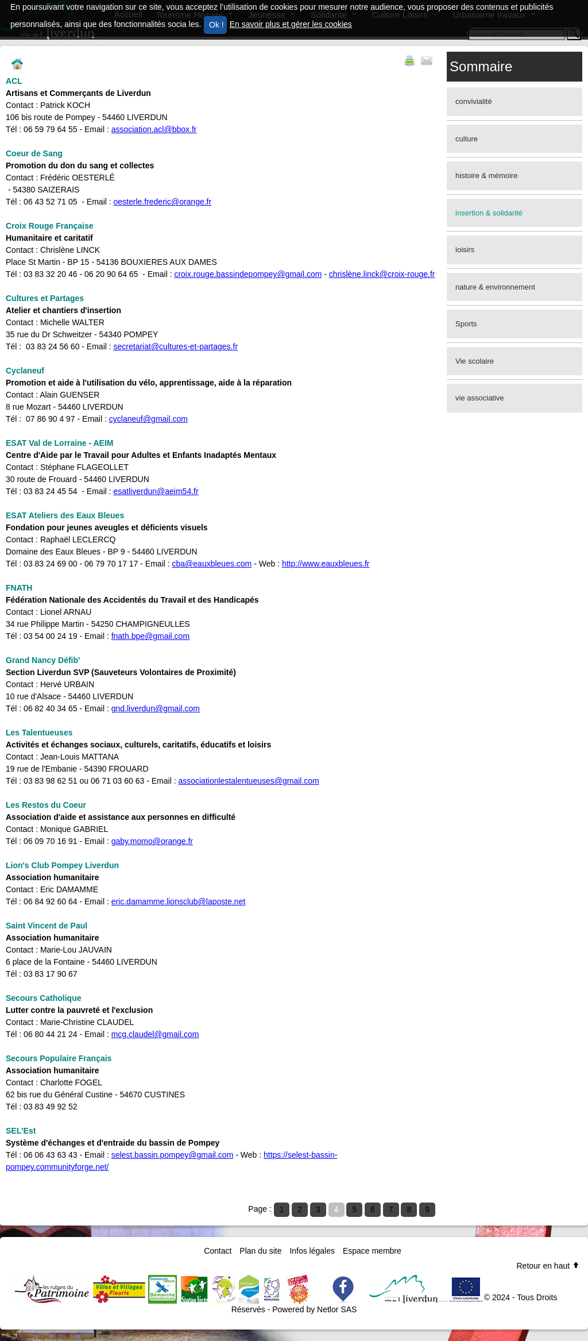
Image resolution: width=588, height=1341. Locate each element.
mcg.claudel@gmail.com (155, 1034)
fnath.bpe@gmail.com (150, 636)
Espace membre (372, 1250)
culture (466, 138)
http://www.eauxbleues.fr (326, 563)
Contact (217, 1250)
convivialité (473, 101)
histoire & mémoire (486, 175)
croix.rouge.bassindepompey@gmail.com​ (248, 274)
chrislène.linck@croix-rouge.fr (382, 274)
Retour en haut (548, 1265)
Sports (466, 323)
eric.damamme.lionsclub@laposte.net (178, 901)
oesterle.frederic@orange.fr (163, 201)
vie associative (479, 398)
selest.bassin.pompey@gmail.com (172, 1154)
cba (178, 563)
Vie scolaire (474, 361)
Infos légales (312, 1250)
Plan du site (260, 1250)
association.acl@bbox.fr (154, 129)
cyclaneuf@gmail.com (148, 418)
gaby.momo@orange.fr (152, 841)
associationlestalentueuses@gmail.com (248, 780)
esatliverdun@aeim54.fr (156, 491)
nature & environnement (495, 287)
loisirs (464, 249)
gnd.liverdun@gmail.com (155, 708)
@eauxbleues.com (218, 563)
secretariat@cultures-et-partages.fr (176, 346)
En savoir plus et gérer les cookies (291, 24)
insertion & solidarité (489, 213)
